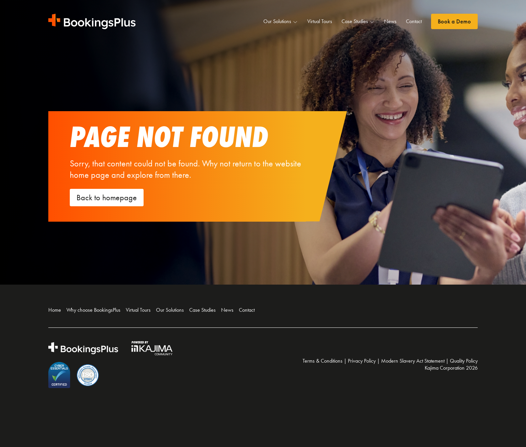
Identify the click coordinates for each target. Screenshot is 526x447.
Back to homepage (106, 197)
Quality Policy (464, 361)
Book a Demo (454, 21)
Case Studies (358, 21)
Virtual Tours (319, 21)
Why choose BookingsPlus (93, 310)
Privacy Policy (362, 361)
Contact (414, 21)
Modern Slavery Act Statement (412, 361)
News (390, 21)
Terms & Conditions (323, 361)
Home (54, 310)
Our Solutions (280, 21)
